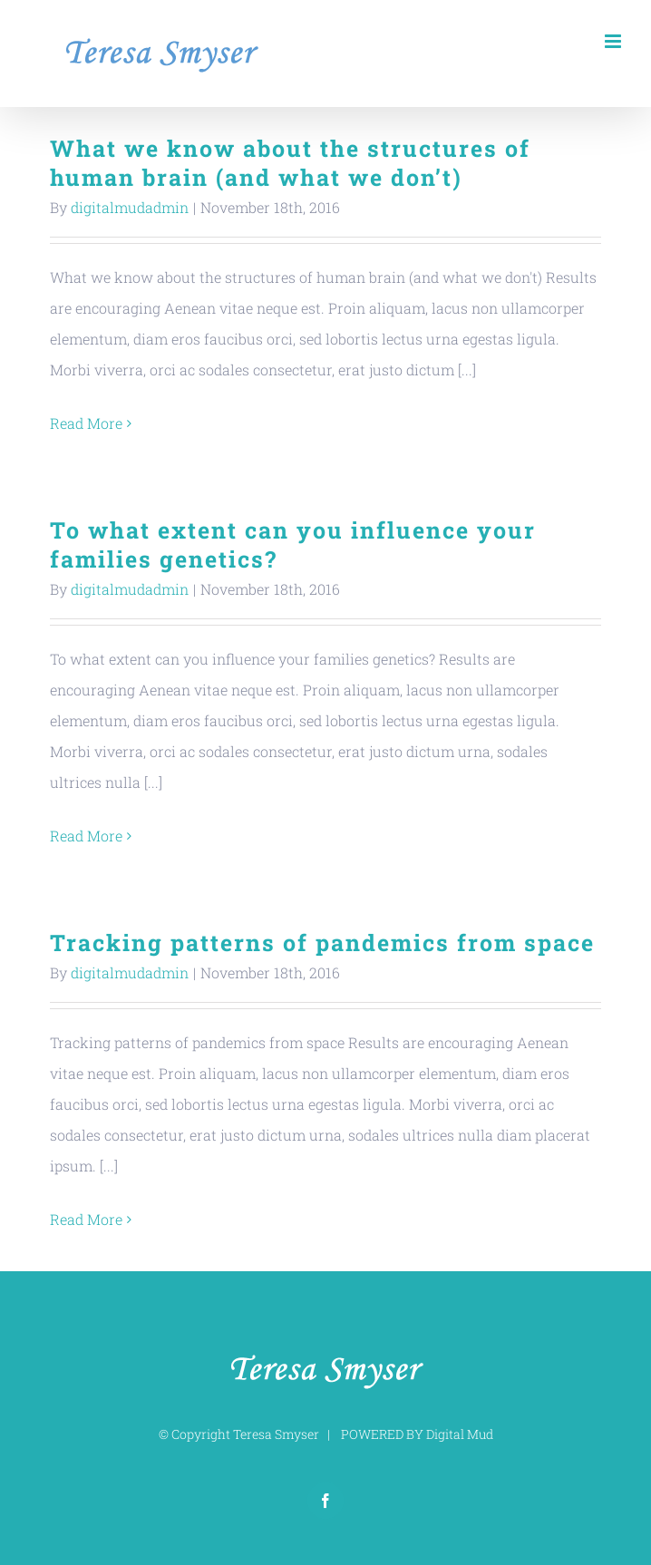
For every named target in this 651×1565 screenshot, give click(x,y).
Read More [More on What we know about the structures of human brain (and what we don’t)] (86, 423)
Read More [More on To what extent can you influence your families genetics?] (86, 835)
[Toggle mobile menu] (614, 41)
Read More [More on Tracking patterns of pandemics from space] (86, 1219)
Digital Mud (459, 1434)
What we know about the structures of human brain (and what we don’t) (290, 162)
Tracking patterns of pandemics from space (322, 942)
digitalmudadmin (130, 207)
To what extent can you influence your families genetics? (293, 544)
